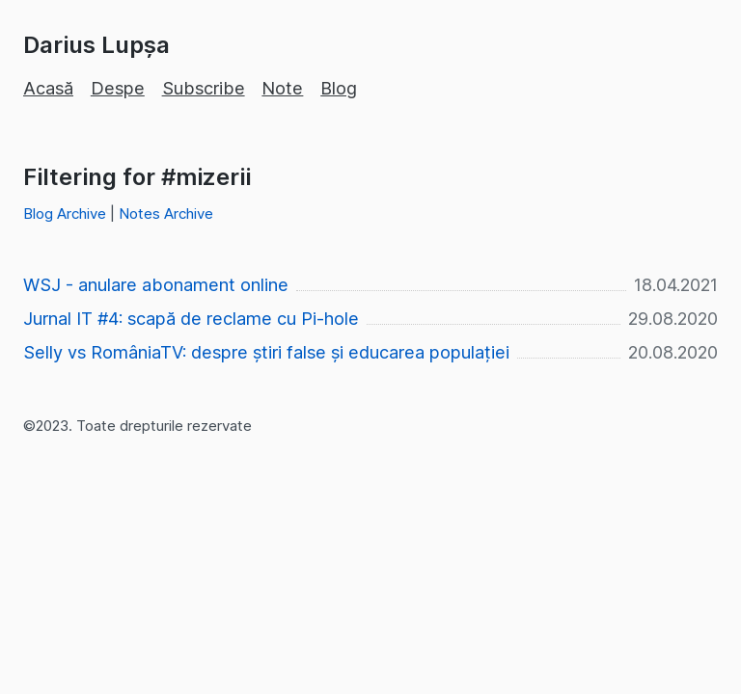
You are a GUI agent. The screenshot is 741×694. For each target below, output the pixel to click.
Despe (118, 88)
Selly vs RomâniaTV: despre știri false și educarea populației (266, 352)
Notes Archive (166, 213)
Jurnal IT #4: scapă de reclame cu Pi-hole (191, 318)
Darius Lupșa (96, 45)
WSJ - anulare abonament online (155, 285)
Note (282, 88)
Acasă (48, 88)
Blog (338, 88)
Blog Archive (64, 213)
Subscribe (203, 88)
